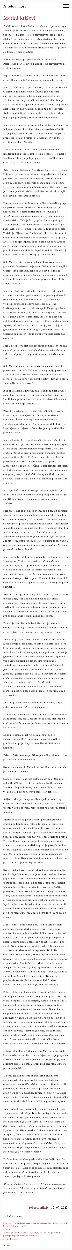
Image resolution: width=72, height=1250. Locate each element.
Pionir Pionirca (11, 1239)
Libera (6, 1229)
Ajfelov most (14, 6)
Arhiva (6, 1245)
